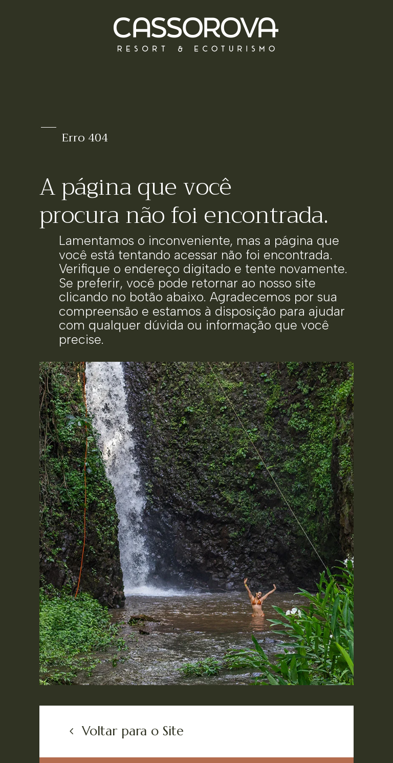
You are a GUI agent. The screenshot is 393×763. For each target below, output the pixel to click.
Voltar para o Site (133, 731)
